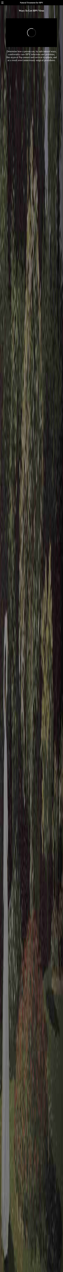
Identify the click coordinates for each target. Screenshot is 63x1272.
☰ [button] (2, 2)
